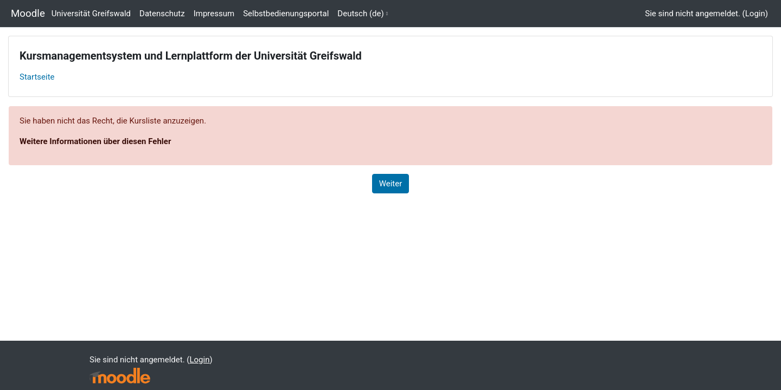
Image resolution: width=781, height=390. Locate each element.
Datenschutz (162, 13)
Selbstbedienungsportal (286, 13)
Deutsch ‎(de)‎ (360, 13)
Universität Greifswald (91, 13)
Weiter (390, 183)
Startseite (37, 77)
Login (755, 13)
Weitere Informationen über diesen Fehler (95, 141)
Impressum (214, 13)
